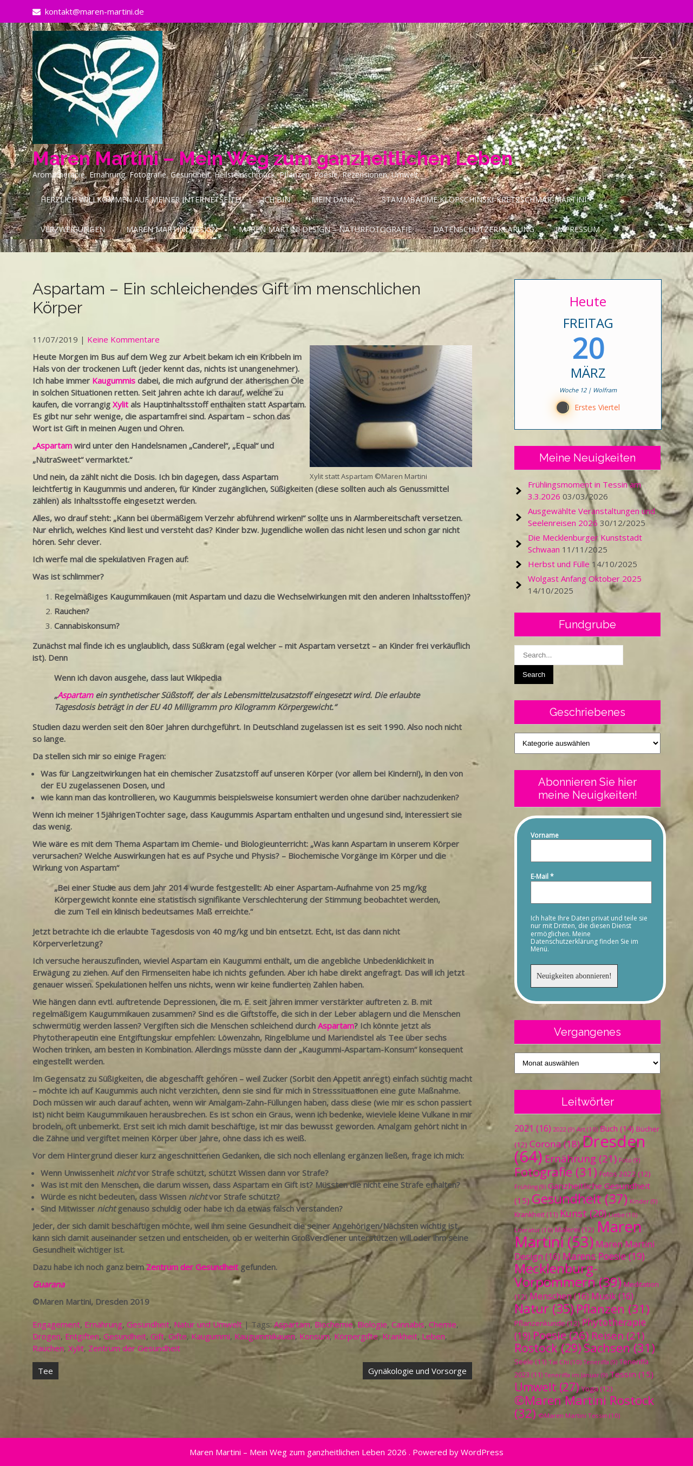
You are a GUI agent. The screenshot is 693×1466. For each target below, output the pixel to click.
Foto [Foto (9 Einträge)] (629, 1160)
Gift (157, 1336)
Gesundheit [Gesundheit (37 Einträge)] (579, 1198)
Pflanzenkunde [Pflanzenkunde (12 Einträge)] (547, 1323)
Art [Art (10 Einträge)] (587, 1129)
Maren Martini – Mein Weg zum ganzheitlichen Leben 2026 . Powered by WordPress (346, 1452)
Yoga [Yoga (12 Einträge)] (597, 1388)
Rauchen (48, 1348)
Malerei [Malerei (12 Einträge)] (574, 1229)
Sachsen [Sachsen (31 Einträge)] (619, 1347)
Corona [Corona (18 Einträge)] (554, 1144)
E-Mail (542, 876)
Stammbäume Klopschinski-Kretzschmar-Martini (484, 199)
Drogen (46, 1336)
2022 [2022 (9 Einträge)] (563, 1129)
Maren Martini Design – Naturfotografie (325, 229)
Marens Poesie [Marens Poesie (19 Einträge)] (604, 1256)
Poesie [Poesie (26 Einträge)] (561, 1335)
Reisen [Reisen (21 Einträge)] (617, 1335)
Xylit (120, 404)
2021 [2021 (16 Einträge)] (532, 1128)
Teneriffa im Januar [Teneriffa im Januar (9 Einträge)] (576, 1375)
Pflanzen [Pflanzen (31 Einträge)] (613, 1308)
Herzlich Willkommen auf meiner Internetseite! (141, 199)
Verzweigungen (73, 229)
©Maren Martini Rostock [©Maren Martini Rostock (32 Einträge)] (584, 1407)
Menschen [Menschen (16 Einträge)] (559, 1296)
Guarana (48, 1284)
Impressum (577, 229)
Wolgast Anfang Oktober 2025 (585, 578)
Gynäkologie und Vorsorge (417, 1370)
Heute (588, 301)
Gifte (177, 1336)
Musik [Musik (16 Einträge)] (612, 1296)
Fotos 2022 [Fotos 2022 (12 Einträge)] (625, 1174)
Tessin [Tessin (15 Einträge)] (631, 1374)
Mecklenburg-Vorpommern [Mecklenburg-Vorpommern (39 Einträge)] (568, 1275)
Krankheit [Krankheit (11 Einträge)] (536, 1214)
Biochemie (334, 1324)
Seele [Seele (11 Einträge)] (530, 1361)
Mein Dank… (336, 199)
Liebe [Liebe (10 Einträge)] (623, 1215)
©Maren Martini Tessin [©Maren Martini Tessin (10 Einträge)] (579, 1415)
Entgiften (82, 1336)
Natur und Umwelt (208, 1324)
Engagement (56, 1324)
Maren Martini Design (172, 229)
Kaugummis (113, 380)
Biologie (372, 1324)
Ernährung (103, 1324)
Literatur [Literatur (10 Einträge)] (533, 1230)
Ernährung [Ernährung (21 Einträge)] (581, 1158)
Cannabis (407, 1324)
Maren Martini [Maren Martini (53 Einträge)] (578, 1234)
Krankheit (399, 1336)
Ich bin (276, 199)
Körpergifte (356, 1336)
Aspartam (75, 694)
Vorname (545, 835)
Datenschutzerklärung (483, 229)
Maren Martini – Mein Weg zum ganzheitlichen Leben (272, 158)
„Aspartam (52, 445)
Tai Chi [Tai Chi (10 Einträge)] (564, 1362)
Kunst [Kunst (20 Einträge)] (583, 1213)
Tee (45, 1370)
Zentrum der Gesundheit (192, 1266)
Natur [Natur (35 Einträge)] (544, 1308)
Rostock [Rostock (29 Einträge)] (547, 1348)
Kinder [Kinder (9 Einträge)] (643, 1201)
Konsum (314, 1336)
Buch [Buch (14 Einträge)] (617, 1128)
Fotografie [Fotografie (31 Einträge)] (555, 1171)
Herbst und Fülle (559, 563)
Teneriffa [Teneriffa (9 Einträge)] (600, 1362)
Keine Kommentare (123, 339)
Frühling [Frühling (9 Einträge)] (530, 1187)
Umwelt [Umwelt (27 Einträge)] (546, 1387)
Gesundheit (148, 1324)
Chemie (442, 1324)
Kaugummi (210, 1336)
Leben (433, 1336)
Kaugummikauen (264, 1336)
